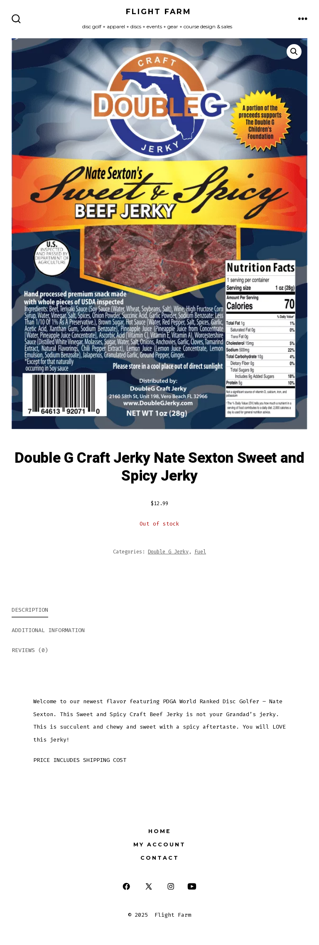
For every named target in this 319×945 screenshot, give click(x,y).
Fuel (200, 551)
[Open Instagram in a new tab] (170, 886)
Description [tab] (30, 609)
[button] (294, 51)
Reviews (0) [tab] (30, 650)
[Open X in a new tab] (148, 886)
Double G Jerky (168, 551)
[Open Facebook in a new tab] (126, 886)
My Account (159, 844)
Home (159, 831)
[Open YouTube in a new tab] (192, 886)
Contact (159, 858)
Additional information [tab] (48, 630)
